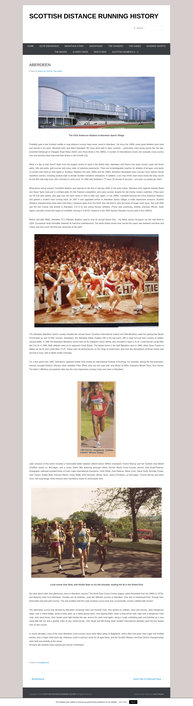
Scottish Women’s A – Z (125, 52)
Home (31, 46)
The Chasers (115, 46)
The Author (57, 71)
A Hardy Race (80, 52)
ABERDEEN (40, 65)
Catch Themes (158, 694)
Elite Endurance (49, 46)
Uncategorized (43, 662)
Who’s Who (100, 52)
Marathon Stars (74, 46)
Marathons (95, 46)
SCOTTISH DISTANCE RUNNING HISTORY (93, 16)
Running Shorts (156, 46)
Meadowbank (36, 679)
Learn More (122, 702)
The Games (135, 46)
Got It (133, 702)
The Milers (61, 52)
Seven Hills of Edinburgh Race (148, 679)
